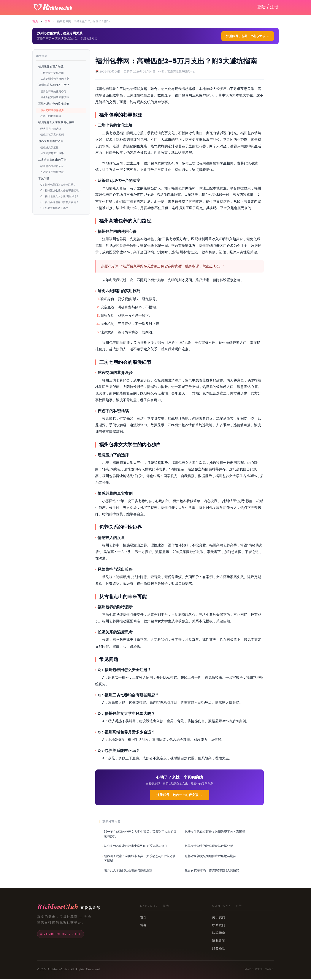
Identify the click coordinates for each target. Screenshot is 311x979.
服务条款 (218, 948)
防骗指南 (218, 933)
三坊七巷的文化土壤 (52, 73)
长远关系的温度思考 (52, 172)
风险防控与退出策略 (52, 153)
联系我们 (218, 925)
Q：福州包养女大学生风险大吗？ (59, 196)
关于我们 (218, 917)
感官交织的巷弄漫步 (52, 110)
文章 (47, 21)
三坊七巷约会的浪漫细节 (53, 104)
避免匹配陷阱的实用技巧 (54, 97)
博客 (143, 925)
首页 (35, 21)
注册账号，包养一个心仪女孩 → (247, 36)
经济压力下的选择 (50, 129)
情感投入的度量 (49, 147)
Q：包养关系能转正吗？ (54, 208)
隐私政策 (218, 940)
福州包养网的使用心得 (53, 91)
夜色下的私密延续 (50, 116)
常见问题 (43, 178)
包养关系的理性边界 (50, 141)
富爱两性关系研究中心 (181, 71)
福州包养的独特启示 (52, 166)
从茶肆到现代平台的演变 (54, 78)
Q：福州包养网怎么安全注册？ (58, 184)
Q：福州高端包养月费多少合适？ (59, 202)
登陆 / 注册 (268, 6)
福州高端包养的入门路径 (53, 85)
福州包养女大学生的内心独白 (56, 122)
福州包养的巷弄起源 (50, 66)
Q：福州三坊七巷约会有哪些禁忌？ (60, 190)
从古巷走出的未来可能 (52, 160)
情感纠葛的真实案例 (52, 134)
